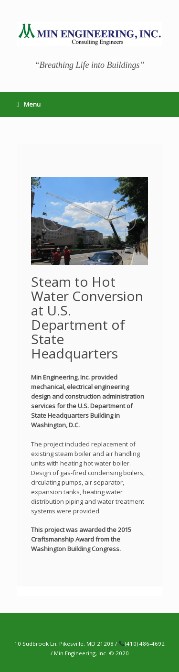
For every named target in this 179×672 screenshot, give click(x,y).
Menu (29, 104)
